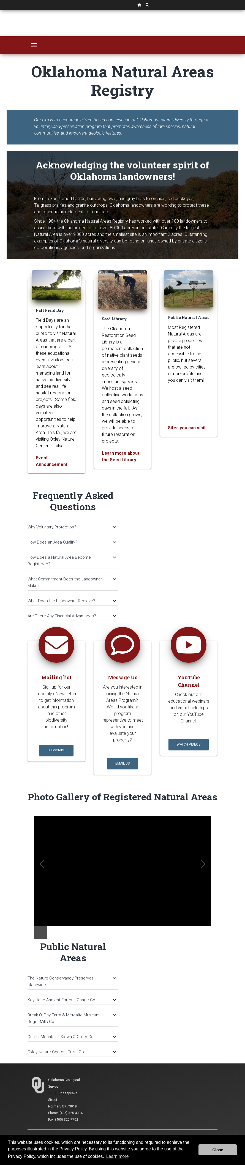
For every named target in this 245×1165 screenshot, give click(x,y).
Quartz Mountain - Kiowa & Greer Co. (72, 1036)
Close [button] (218, 1150)
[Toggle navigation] (34, 45)
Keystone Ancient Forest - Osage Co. (72, 1000)
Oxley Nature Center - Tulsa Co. (72, 1052)
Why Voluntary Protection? (72, 527)
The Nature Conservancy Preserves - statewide (72, 981)
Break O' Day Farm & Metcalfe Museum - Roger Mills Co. (72, 1018)
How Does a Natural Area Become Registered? (72, 560)
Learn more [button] (117, 1156)
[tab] (73, 524)
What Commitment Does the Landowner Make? (72, 582)
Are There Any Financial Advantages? (72, 616)
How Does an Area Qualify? (72, 542)
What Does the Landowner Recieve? (72, 600)
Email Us (122, 763)
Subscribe (56, 750)
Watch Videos (188, 744)
